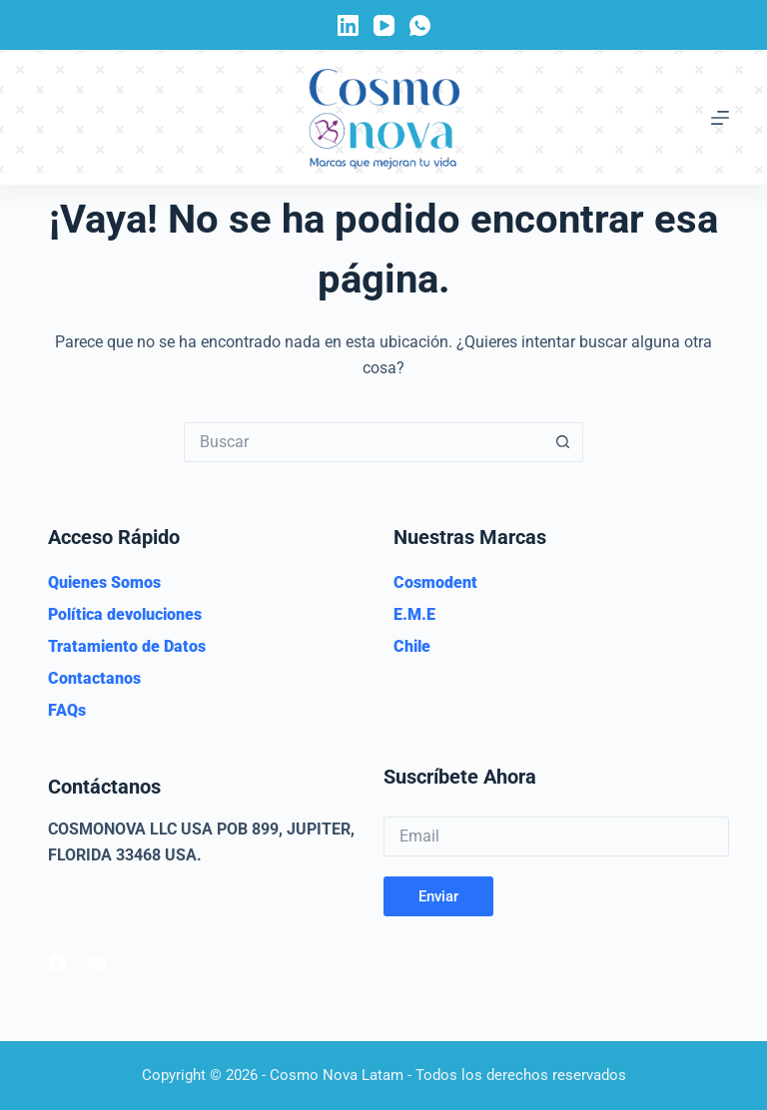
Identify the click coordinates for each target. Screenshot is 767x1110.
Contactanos (94, 678)
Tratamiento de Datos (127, 646)
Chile (411, 646)
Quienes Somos (104, 582)
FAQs (67, 710)
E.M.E (414, 614)
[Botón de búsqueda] (563, 442)
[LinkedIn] (348, 25)
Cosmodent (435, 582)
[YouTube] (384, 25)
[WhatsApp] (419, 25)
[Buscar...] (363, 442)
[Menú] (720, 118)
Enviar (438, 896)
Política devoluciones (125, 614)
